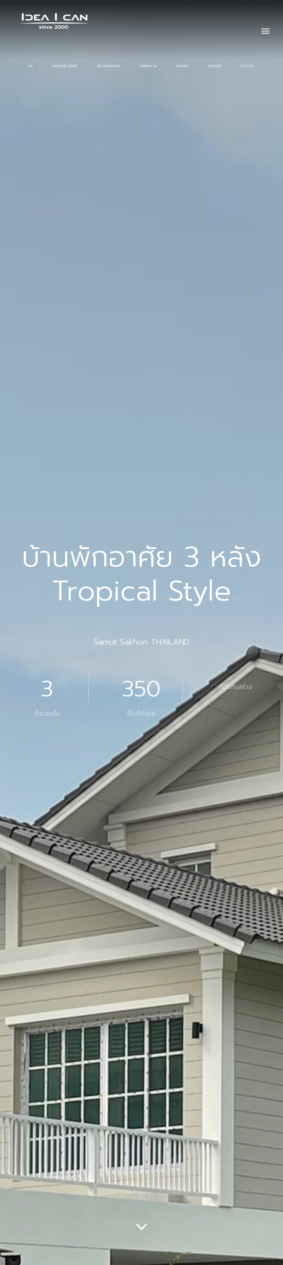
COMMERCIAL (148, 66)
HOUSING (182, 66)
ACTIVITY (248, 66)
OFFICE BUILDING (108, 66)
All (30, 66)
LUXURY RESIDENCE (65, 66)
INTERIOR (214, 66)
